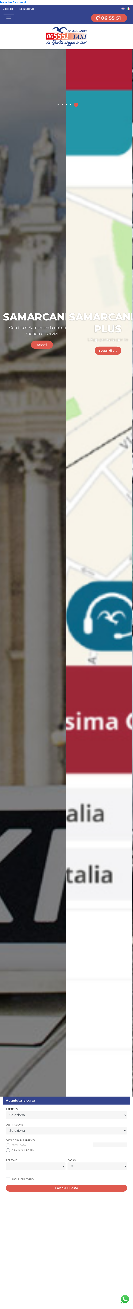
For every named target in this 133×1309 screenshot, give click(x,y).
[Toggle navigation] (8, 18)
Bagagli (72, 1160)
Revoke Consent (13, 2)
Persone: (11, 1160)
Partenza (12, 1109)
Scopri (52, 338)
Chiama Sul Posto (23, 1150)
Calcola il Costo (66, 1188)
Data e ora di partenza (21, 1140)
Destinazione (14, 1124)
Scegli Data (19, 1145)
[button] (58, 104)
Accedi (8, 8)
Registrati (26, 8)
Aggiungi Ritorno (23, 1179)
